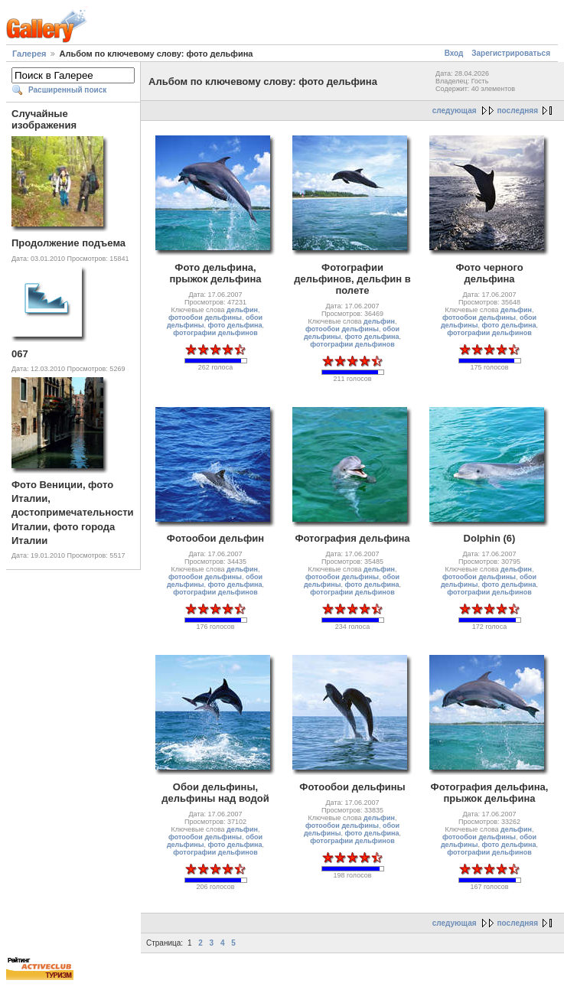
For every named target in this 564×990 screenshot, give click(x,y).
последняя (517, 110)
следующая (454, 110)
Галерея (29, 53)
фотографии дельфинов (215, 333)
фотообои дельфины (205, 317)
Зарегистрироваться (510, 53)
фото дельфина (234, 325)
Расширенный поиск (67, 90)
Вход (454, 53)
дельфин (242, 310)
